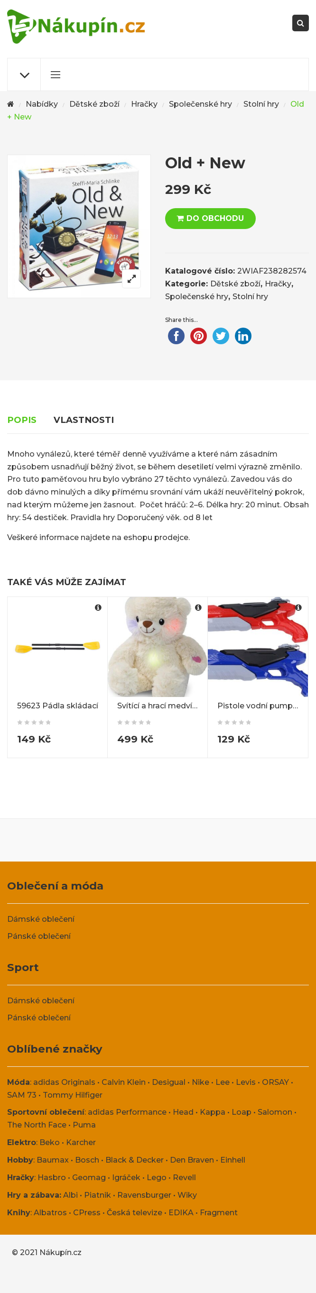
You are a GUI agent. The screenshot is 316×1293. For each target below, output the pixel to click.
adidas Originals (64, 1082)
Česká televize (134, 1212)
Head (183, 1112)
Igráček (126, 1177)
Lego (157, 1177)
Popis (22, 419)
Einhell (232, 1160)
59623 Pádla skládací (57, 705)
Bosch (87, 1160)
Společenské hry (200, 104)
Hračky (144, 104)
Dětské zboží (94, 104)
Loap (241, 1112)
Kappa (212, 1112)
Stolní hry (261, 104)
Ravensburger (144, 1195)
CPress (87, 1212)
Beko (49, 1142)
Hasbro (51, 1177)
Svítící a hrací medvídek (162, 705)
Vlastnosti (84, 419)
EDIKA (181, 1212)
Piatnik (97, 1195)
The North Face (36, 1124)
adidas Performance (127, 1112)
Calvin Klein (124, 1082)
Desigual (169, 1082)
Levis (246, 1082)
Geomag (89, 1177)
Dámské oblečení (40, 919)
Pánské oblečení (39, 936)
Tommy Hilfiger (72, 1095)
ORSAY (275, 1082)
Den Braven (192, 1160)
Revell (184, 1177)
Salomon (275, 1112)
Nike (200, 1082)
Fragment (219, 1212)
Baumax (53, 1160)
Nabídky (42, 104)
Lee (222, 1082)
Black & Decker (134, 1160)
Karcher (81, 1142)
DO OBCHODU (215, 218)
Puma (84, 1124)
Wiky (187, 1195)
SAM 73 (22, 1095)
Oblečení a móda (55, 885)
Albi (70, 1195)
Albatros (50, 1212)
